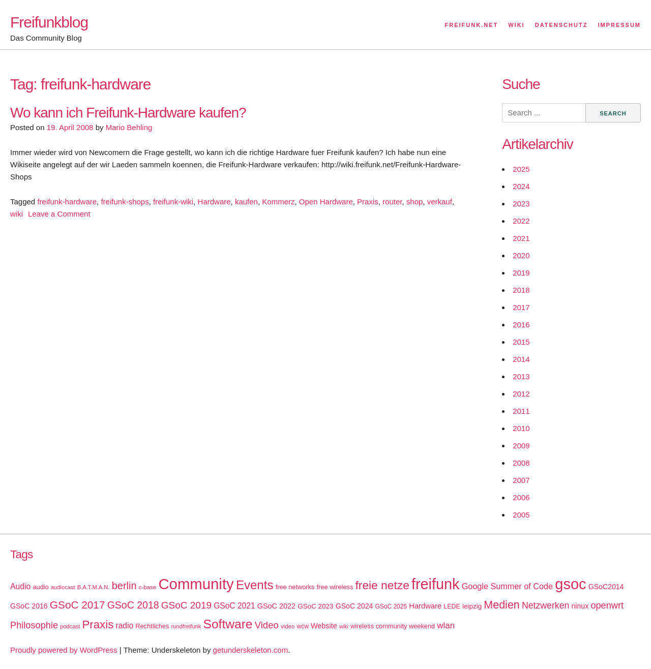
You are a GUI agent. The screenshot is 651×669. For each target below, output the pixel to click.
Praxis (367, 201)
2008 (521, 463)
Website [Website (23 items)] (324, 626)
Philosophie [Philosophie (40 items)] (34, 625)
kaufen (246, 201)
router (392, 201)
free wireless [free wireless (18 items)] (335, 587)
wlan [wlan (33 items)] (446, 625)
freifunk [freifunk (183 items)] (435, 584)
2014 (521, 359)
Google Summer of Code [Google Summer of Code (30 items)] (507, 586)
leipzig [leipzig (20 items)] (472, 606)
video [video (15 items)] (287, 626)
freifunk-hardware (67, 201)
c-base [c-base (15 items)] (147, 587)
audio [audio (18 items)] (40, 587)
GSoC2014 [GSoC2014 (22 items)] (606, 587)
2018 (521, 290)
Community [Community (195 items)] (195, 583)
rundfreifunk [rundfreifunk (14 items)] (186, 626)
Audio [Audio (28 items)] (20, 586)
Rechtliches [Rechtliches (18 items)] (152, 626)
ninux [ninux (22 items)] (580, 606)
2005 (521, 514)
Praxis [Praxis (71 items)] (97, 624)
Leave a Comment (59, 213)
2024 (521, 186)
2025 (521, 169)
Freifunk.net (471, 25)
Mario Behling (129, 127)
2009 (521, 445)
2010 (521, 428)
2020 (521, 255)
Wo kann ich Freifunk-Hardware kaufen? (128, 112)
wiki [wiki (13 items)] (343, 626)
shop (414, 201)
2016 (521, 324)
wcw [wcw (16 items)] (303, 626)
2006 (521, 497)
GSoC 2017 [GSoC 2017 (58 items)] (77, 605)
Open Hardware (326, 201)
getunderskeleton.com (250, 650)
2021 (521, 238)
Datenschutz (561, 25)
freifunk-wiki (173, 201)
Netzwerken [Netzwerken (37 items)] (545, 605)
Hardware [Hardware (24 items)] (425, 606)
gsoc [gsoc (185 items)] (570, 584)
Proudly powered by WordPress (63, 650)
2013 (521, 376)
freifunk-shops (125, 201)
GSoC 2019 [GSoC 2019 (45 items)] (186, 605)
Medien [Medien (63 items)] (501, 605)
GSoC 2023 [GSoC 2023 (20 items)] (315, 606)
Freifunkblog (49, 22)
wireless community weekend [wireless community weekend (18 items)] (392, 626)
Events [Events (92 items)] (255, 585)
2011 (521, 411)
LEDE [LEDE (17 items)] (451, 606)
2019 (521, 272)
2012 (521, 393)
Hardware (214, 201)
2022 (521, 221)
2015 (521, 342)
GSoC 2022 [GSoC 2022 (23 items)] (276, 606)
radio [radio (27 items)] (125, 625)
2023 (521, 203)
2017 (521, 307)
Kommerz (278, 201)
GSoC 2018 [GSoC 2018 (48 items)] (133, 605)
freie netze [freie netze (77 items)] (382, 585)
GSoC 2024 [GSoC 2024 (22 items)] (354, 606)
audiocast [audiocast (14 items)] (63, 587)
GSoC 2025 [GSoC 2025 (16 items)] (391, 606)
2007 (521, 480)
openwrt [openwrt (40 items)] (607, 605)
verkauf (439, 201)
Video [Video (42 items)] (267, 625)
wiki (16, 213)
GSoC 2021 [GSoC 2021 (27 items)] (234, 605)
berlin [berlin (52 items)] (124, 585)
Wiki (516, 25)
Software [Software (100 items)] (228, 624)
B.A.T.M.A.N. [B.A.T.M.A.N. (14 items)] (93, 587)
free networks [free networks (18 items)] (295, 587)
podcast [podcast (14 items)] (70, 626)
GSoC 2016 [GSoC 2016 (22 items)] (29, 606)
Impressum (619, 25)
